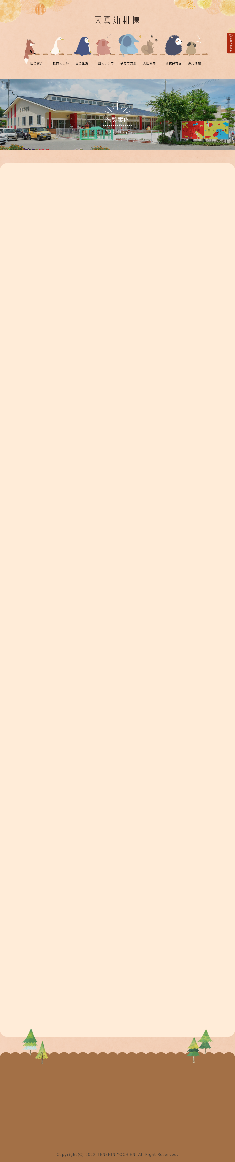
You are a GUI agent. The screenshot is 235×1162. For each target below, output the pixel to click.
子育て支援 (128, 63)
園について (106, 63)
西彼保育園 (174, 63)
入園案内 (149, 63)
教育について (61, 66)
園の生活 (81, 63)
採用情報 (194, 63)
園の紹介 (36, 63)
